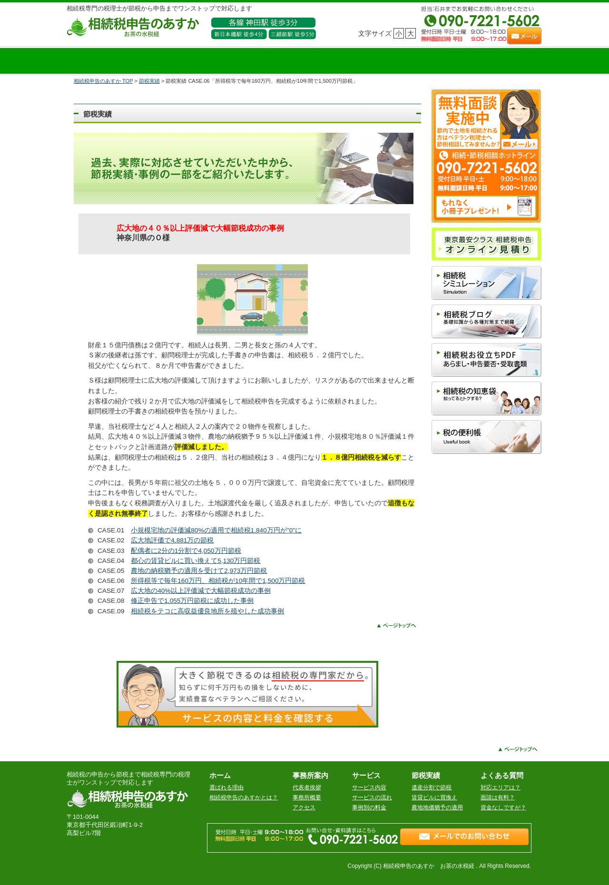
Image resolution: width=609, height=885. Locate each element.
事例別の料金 (369, 807)
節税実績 (149, 81)
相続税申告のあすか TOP (103, 81)
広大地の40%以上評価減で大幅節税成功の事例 (200, 590)
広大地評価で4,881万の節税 (172, 540)
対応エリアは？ (501, 787)
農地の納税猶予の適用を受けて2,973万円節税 (199, 570)
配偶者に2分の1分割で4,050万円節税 (186, 550)
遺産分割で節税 (432, 787)
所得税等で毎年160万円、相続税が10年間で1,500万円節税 (218, 580)
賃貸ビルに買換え (434, 797)
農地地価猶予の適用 (437, 807)
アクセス (304, 807)
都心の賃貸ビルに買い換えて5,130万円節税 (195, 560)
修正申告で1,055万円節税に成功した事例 (192, 600)
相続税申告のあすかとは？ (243, 797)
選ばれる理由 (226, 787)
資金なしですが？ (503, 807)
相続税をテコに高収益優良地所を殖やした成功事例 (207, 611)
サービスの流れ (372, 797)
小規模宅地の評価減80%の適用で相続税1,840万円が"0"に (216, 530)
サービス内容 (369, 787)
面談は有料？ (498, 797)
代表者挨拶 (307, 787)
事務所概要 (307, 797)
